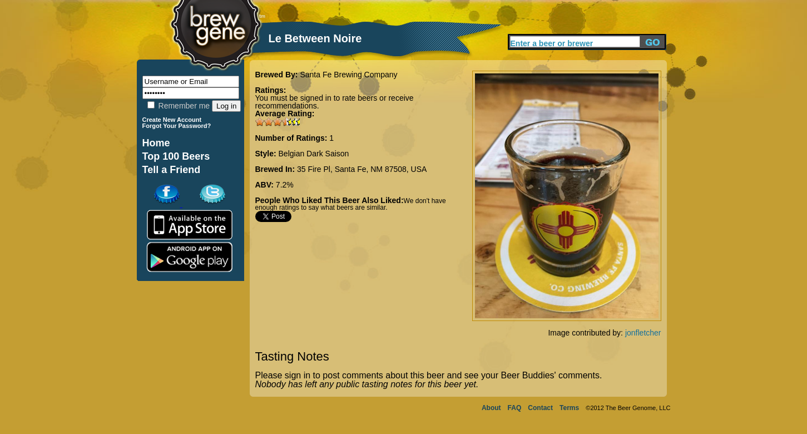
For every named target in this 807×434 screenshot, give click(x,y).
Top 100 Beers (176, 156)
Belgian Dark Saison (314, 153)
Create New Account (172, 119)
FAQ (515, 408)
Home (156, 143)
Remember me (178, 105)
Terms (569, 408)
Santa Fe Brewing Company (348, 74)
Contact (540, 408)
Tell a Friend (171, 169)
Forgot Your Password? (176, 125)
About (491, 408)
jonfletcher (643, 332)
